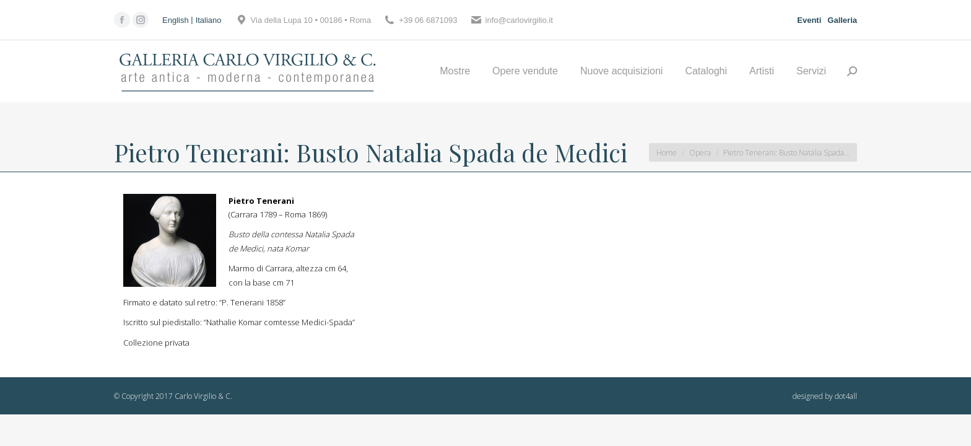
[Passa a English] (177, 20)
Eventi (809, 20)
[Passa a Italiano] (208, 20)
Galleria (842, 20)
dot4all (846, 396)
